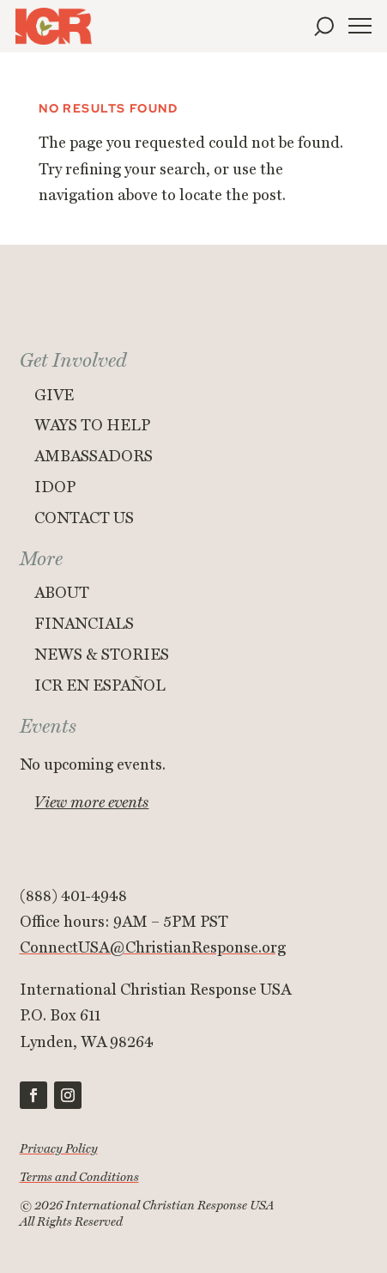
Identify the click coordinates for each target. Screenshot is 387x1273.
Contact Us (84, 518)
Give (54, 396)
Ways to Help (92, 426)
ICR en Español (100, 686)
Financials (84, 624)
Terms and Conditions (79, 1177)
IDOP (55, 487)
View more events (91, 803)
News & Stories (101, 655)
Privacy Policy (59, 1149)
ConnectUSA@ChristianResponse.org (153, 948)
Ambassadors (93, 457)
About (61, 593)
